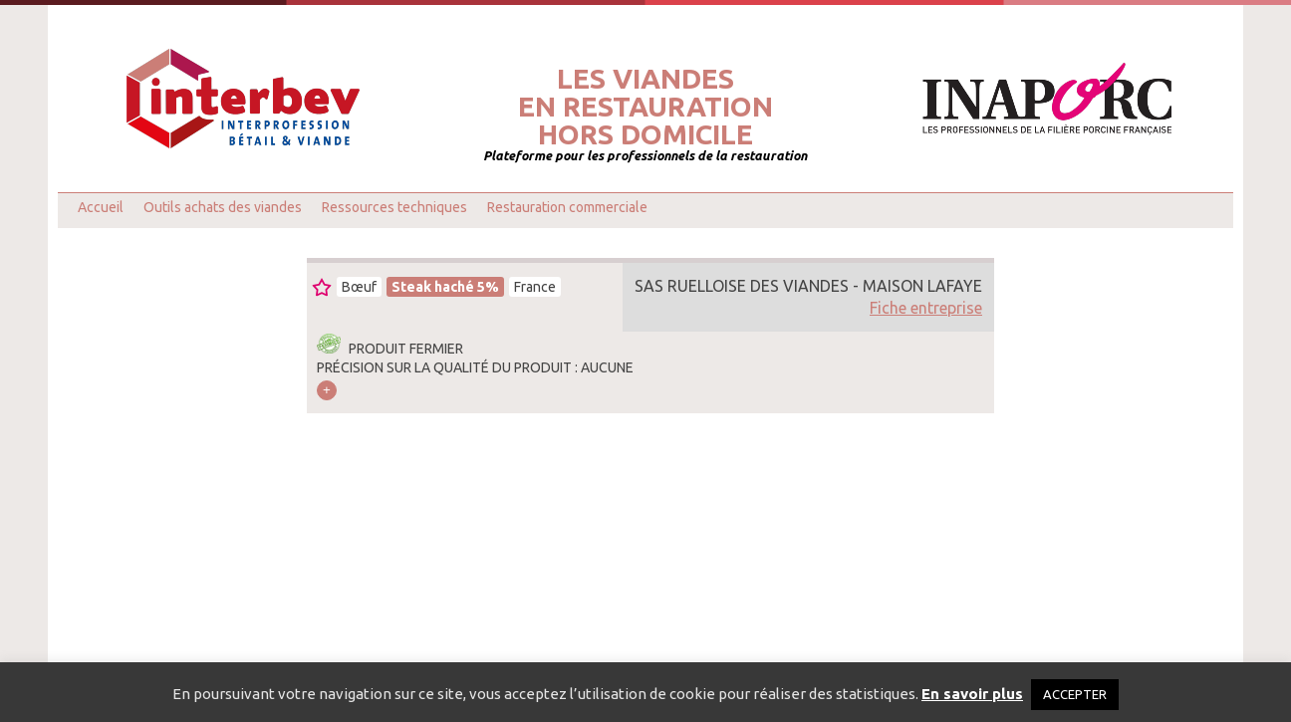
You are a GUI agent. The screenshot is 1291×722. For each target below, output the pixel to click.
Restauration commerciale (567, 207)
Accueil (101, 207)
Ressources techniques (394, 207)
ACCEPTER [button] (1075, 694)
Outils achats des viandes (222, 207)
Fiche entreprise (926, 308)
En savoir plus (972, 693)
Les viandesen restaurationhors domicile (645, 106)
